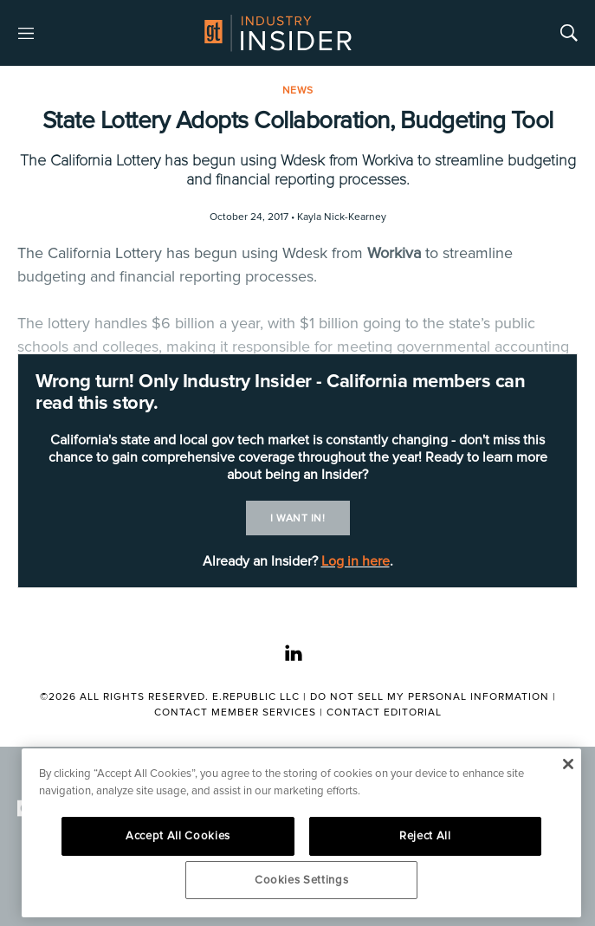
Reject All (425, 836)
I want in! (297, 518)
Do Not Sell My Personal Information (429, 696)
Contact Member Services (235, 712)
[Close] (568, 764)
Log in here (355, 561)
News (298, 90)
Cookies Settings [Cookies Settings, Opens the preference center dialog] (302, 880)
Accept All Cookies (178, 836)
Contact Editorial (384, 712)
